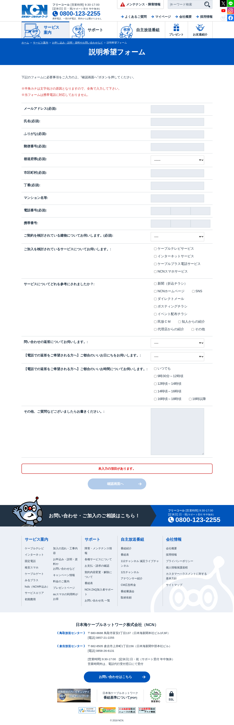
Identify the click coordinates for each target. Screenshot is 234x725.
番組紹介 (126, 548)
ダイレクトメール (169, 299)
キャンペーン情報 (64, 575)
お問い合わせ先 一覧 (97, 600)
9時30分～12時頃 (168, 376)
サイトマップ (174, 584)
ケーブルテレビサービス (174, 248)
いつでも (162, 368)
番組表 (89, 583)
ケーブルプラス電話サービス (177, 264)
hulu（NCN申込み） (37, 586)
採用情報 (206, 16)
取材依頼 (126, 597)
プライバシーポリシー (179, 561)
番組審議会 (127, 591)
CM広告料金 (128, 584)
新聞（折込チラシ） (170, 283)
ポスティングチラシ (170, 306)
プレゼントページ (64, 587)
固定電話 (30, 561)
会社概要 (185, 16)
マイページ (163, 16)
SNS (197, 291)
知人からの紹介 (191, 321)
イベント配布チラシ (170, 314)
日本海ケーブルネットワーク (120, 695)
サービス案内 (40, 42)
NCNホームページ (169, 291)
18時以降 (197, 399)
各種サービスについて (98, 559)
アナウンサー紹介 (132, 578)
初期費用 (30, 599)
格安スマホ (31, 567)
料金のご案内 (61, 581)
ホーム (25, 42)
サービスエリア (34, 592)
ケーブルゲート (34, 573)
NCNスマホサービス (171, 271)
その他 (198, 329)
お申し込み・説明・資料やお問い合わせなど (77, 42)
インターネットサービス (174, 256)
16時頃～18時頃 (167, 399)
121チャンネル (130, 572)
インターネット (34, 554)
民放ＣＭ (162, 321)
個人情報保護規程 (177, 567)
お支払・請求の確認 (97, 565)
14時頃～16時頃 (167, 391)
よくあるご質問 (136, 16)
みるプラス (31, 580)
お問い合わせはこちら (115, 677)
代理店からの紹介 (169, 329)
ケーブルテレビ (34, 548)
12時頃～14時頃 (167, 384)
